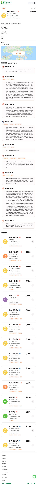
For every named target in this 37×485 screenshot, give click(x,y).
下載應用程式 (5, 469)
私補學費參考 (5, 472)
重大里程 (4, 463)
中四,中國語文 (13, 237)
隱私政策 (4, 474)
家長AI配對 (4, 477)
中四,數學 (12, 397)
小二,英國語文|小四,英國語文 (14, 383)
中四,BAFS (13, 295)
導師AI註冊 (4, 480)
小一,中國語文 (13, 426)
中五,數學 (12, 412)
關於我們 (4, 455)
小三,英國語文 (13, 354)
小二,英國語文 (13, 368)
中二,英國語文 (13, 325)
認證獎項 (4, 461)
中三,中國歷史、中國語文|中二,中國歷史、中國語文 (14, 252)
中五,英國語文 (13, 266)
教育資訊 (4, 458)
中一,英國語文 (13, 339)
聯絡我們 (4, 466)
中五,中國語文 (12, 11)
